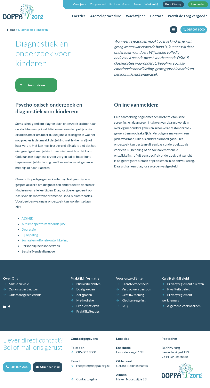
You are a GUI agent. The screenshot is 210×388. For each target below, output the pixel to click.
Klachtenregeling (134, 300)
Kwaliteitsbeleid (178, 289)
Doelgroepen (85, 289)
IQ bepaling (30, 235)
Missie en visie (19, 284)
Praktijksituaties (88, 311)
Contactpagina (86, 379)
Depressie (29, 229)
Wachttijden (135, 16)
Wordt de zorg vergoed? (187, 16)
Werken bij (151, 4)
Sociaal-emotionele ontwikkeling (45, 240)
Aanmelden (198, 4)
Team (137, 4)
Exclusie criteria (120, 4)
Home (11, 29)
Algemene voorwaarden (184, 306)
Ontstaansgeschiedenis (25, 295)
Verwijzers (79, 4)
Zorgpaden (84, 295)
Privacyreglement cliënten (185, 284)
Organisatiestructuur (23, 289)
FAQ (125, 306)
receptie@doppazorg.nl (93, 366)
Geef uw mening (133, 295)
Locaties (79, 16)
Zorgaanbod (98, 4)
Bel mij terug (173, 4)
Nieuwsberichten (88, 284)
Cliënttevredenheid (135, 284)
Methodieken (85, 300)
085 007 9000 (86, 352)
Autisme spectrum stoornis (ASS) (44, 224)
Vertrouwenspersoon (136, 289)
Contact (156, 16)
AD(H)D (27, 218)
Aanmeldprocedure (105, 16)
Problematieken (87, 306)
